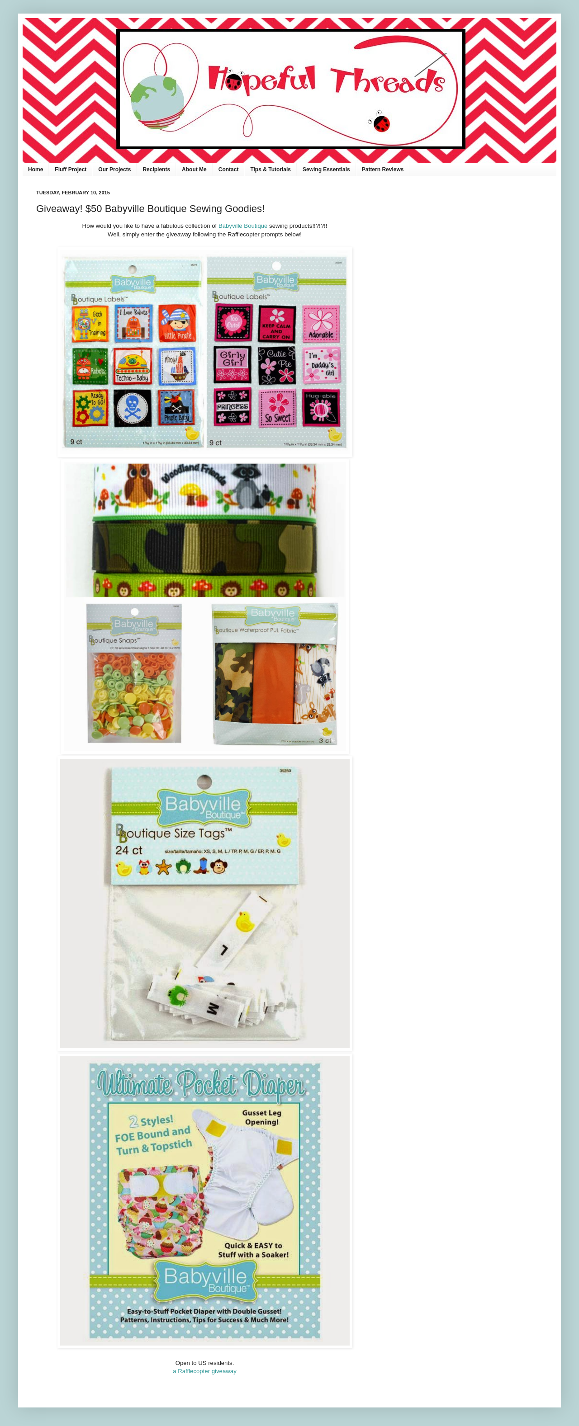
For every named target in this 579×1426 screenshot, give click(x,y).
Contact (228, 169)
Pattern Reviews (383, 169)
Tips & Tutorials (270, 169)
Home (35, 169)
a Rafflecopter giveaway (205, 1371)
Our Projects (114, 169)
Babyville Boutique (243, 225)
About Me (194, 169)
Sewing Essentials (326, 169)
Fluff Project (70, 169)
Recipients (156, 169)
